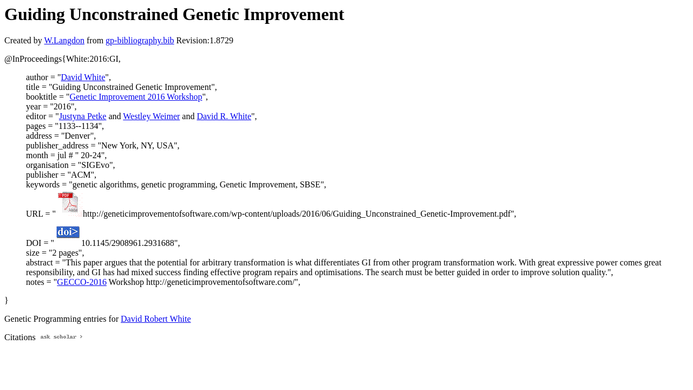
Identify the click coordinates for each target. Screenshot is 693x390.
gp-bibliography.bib (140, 40)
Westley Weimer (151, 116)
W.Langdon (64, 40)
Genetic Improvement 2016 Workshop (135, 96)
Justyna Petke (83, 116)
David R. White (224, 116)
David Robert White (156, 318)
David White (83, 77)
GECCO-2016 (82, 282)
